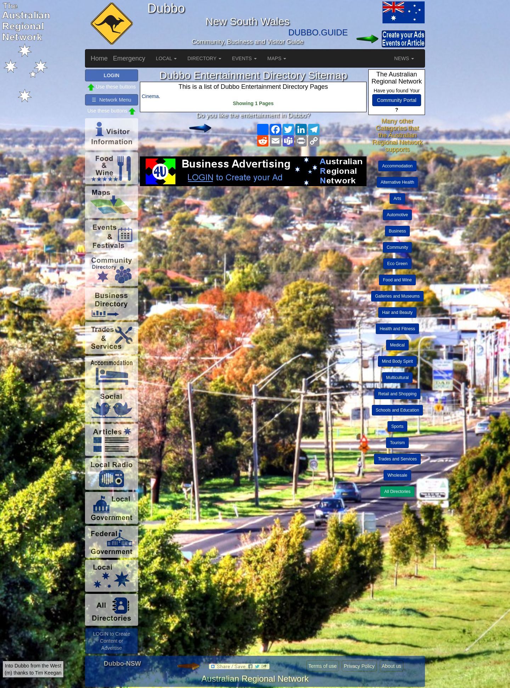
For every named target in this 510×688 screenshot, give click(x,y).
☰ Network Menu (111, 100)
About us (391, 666)
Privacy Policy (359, 666)
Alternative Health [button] (397, 182)
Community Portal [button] (396, 100)
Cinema (150, 96)
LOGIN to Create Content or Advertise (111, 641)
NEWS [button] (404, 58)
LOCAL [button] (166, 58)
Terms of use (322, 666)
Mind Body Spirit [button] (397, 361)
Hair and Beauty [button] (397, 312)
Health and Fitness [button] (397, 328)
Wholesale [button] (397, 475)
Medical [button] (397, 345)
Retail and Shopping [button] (397, 393)
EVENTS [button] (244, 58)
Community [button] (397, 247)
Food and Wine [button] (397, 279)
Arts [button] (397, 198)
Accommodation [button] (397, 166)
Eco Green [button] (397, 263)
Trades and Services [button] (397, 459)
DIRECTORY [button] (204, 58)
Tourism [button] (397, 442)
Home (99, 58)
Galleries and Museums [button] (397, 296)
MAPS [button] (277, 58)
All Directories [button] (397, 491)
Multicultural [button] (397, 377)
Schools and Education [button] (397, 410)
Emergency (129, 58)
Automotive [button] (397, 214)
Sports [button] (397, 426)
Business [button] (397, 231)
